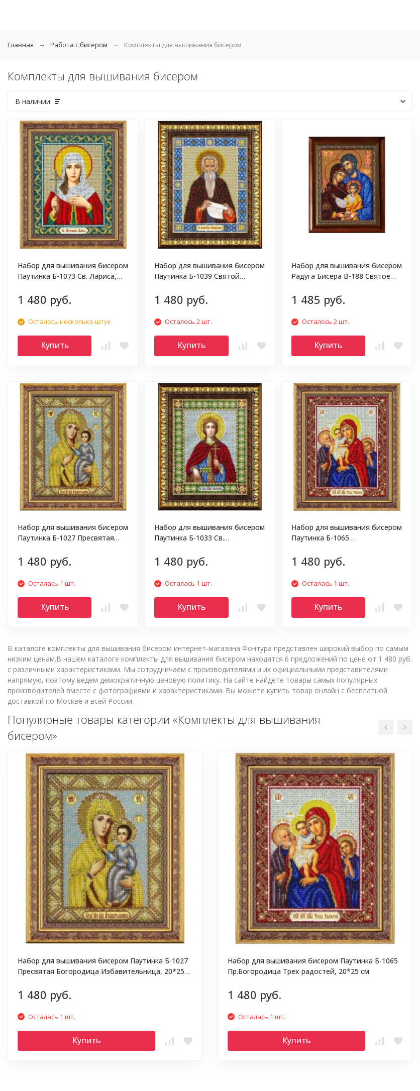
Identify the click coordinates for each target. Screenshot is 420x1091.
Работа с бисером (79, 44)
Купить (55, 345)
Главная (21, 44)
